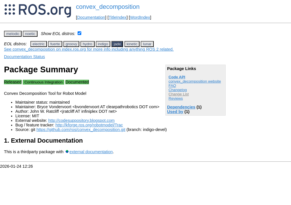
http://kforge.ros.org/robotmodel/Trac (89, 125)
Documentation (91, 17)
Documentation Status (24, 56)
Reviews (176, 98)
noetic (30, 34)
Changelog (178, 90)
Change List (179, 94)
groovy (71, 44)
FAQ (172, 85)
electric (39, 44)
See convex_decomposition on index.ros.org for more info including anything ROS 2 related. (89, 49)
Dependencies (181, 107)
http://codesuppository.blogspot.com (81, 120)
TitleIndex (117, 17)
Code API (177, 77)
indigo (103, 44)
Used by (175, 111)
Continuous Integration (43, 82)
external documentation (91, 151)
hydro (87, 44)
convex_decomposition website (195, 81)
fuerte (55, 44)
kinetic (132, 44)
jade (117, 44)
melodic (12, 34)
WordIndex (140, 17)
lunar (147, 44)
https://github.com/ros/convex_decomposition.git (80, 129)
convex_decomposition (108, 6)
